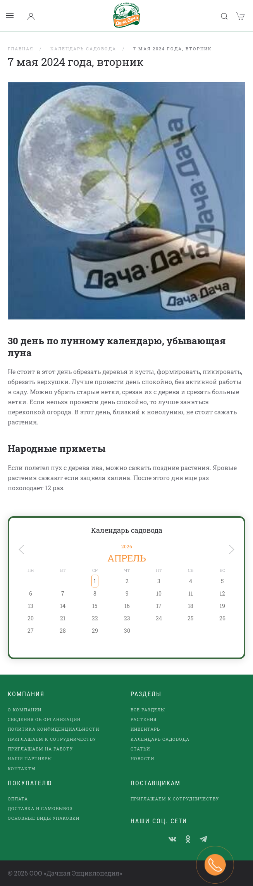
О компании (24, 710)
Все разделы (148, 710)
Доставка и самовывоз (40, 808)
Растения (144, 719)
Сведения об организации (44, 719)
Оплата (18, 799)
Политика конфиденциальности (53, 729)
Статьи (140, 749)
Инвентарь (145, 729)
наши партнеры (30, 758)
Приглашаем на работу (40, 749)
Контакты (22, 768)
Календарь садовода (126, 530)
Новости (142, 758)
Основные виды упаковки (43, 818)
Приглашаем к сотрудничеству (52, 739)
